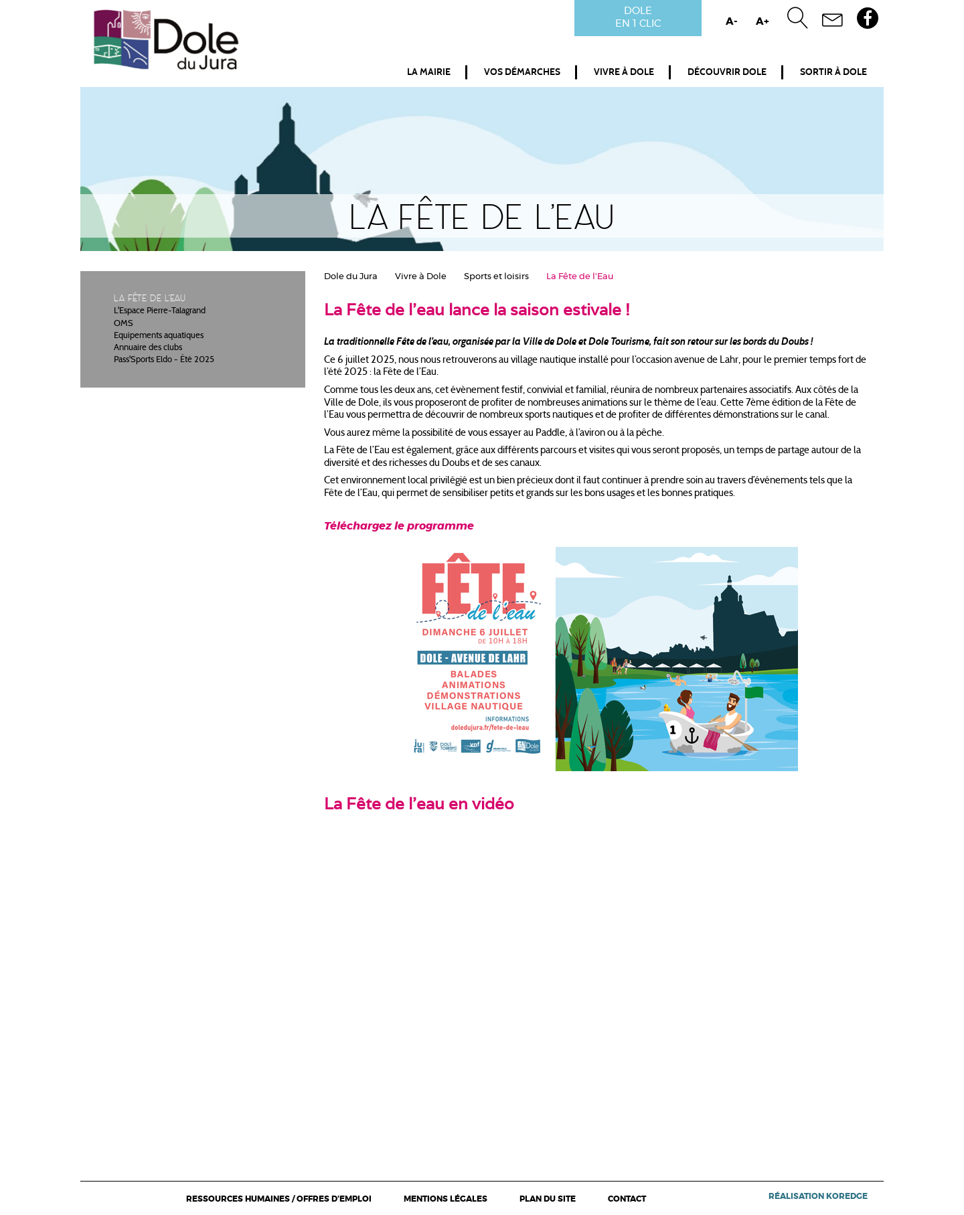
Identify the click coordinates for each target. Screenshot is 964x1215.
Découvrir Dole (727, 72)
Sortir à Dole (833, 72)
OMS (123, 324)
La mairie (429, 72)
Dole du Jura (351, 276)
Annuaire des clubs (148, 348)
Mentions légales (445, 1199)
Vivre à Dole (624, 72)
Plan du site (547, 1199)
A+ (762, 22)
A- (732, 22)
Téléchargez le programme (399, 526)
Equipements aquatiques (159, 336)
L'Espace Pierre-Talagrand (160, 311)
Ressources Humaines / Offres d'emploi (279, 1199)
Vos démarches (522, 72)
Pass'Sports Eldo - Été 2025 (164, 360)
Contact (627, 1199)
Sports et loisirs (496, 276)
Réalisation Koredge (818, 1196)
